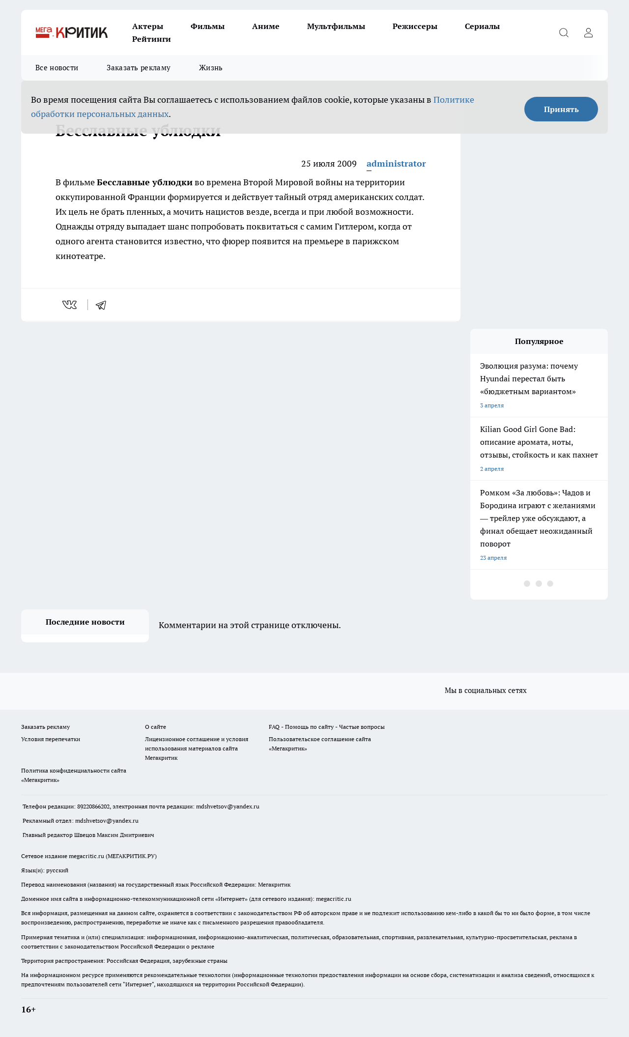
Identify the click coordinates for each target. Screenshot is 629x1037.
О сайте (155, 726)
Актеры (147, 26)
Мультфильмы (336, 26)
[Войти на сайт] (588, 32)
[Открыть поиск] (563, 32)
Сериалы (482, 26)
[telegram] (104, 305)
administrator (396, 163)
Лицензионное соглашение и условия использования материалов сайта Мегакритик (196, 748)
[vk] (70, 305)
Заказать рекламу (139, 67)
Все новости (56, 67)
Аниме (266, 26)
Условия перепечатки (50, 739)
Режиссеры (415, 26)
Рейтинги (151, 39)
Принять (561, 109)
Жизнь (211, 67)
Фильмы (208, 26)
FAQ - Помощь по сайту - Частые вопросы (327, 726)
